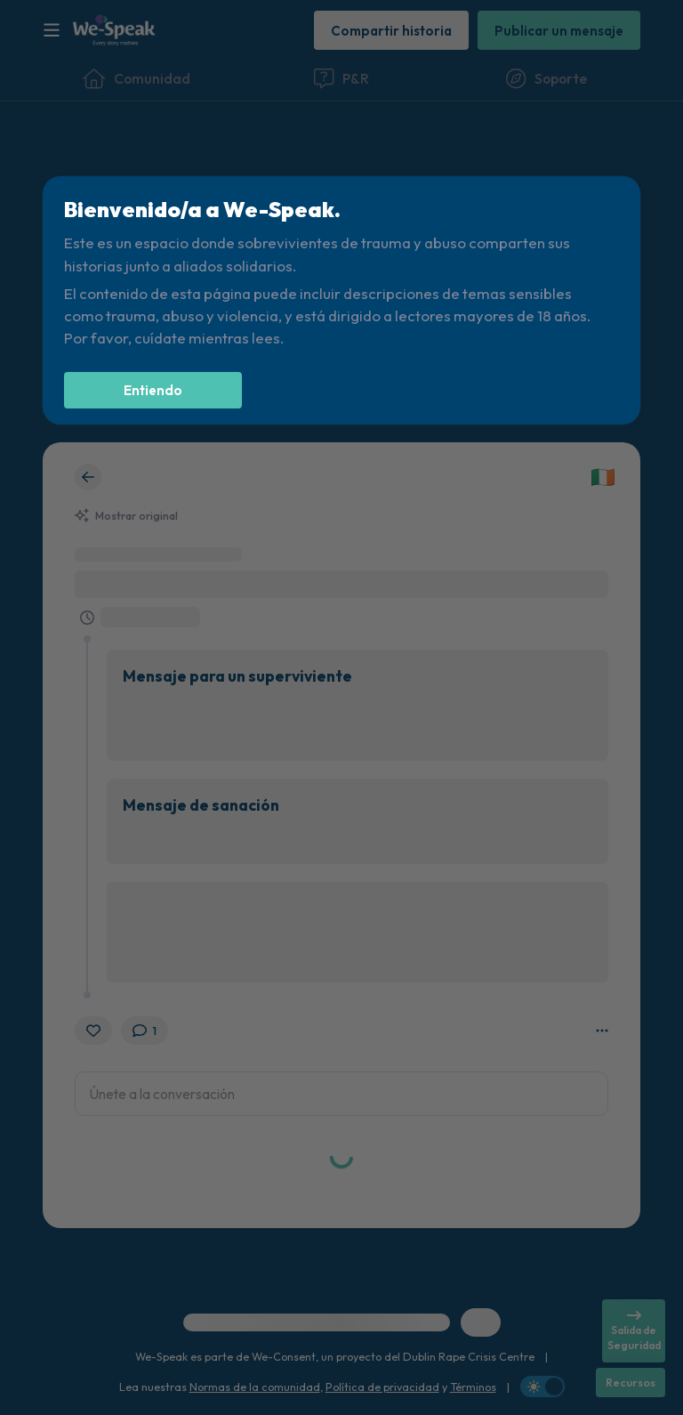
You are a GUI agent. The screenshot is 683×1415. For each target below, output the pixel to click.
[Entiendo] (153, 390)
